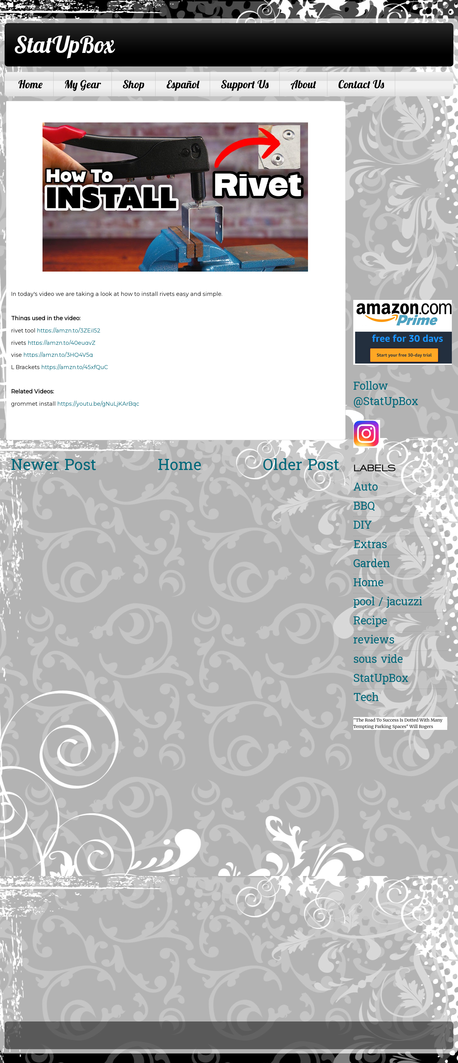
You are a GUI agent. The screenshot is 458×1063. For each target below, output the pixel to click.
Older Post (301, 466)
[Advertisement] (373, 193)
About (303, 84)
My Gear (82, 84)
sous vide (378, 660)
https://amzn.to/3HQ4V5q (58, 355)
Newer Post (53, 466)
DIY (362, 526)
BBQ (364, 507)
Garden (371, 564)
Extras (370, 545)
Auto (365, 488)
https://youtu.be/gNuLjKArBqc (98, 403)
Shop (133, 84)
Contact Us (361, 84)
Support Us (245, 84)
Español (182, 84)
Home (30, 84)
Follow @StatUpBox (385, 395)
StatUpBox (64, 44)
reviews (374, 641)
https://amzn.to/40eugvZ (61, 343)
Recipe (370, 622)
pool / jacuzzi (387, 603)
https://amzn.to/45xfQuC (74, 367)
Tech (366, 698)
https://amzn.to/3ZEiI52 (68, 330)
